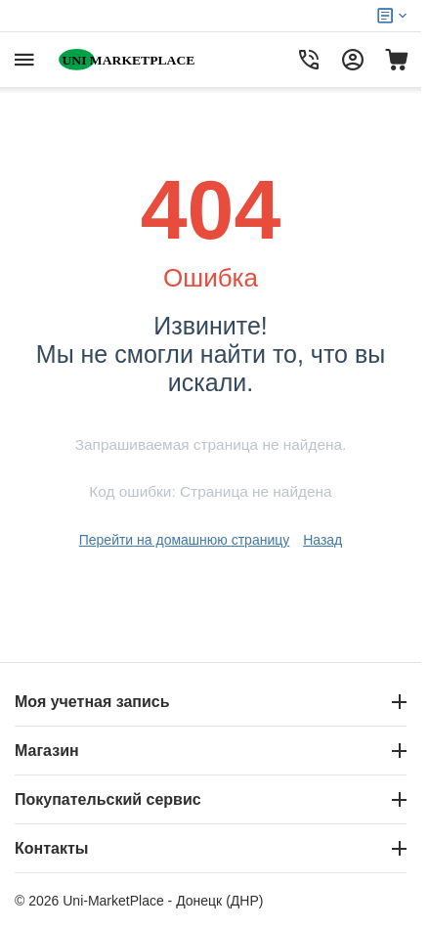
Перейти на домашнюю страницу (184, 540)
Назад (322, 540)
